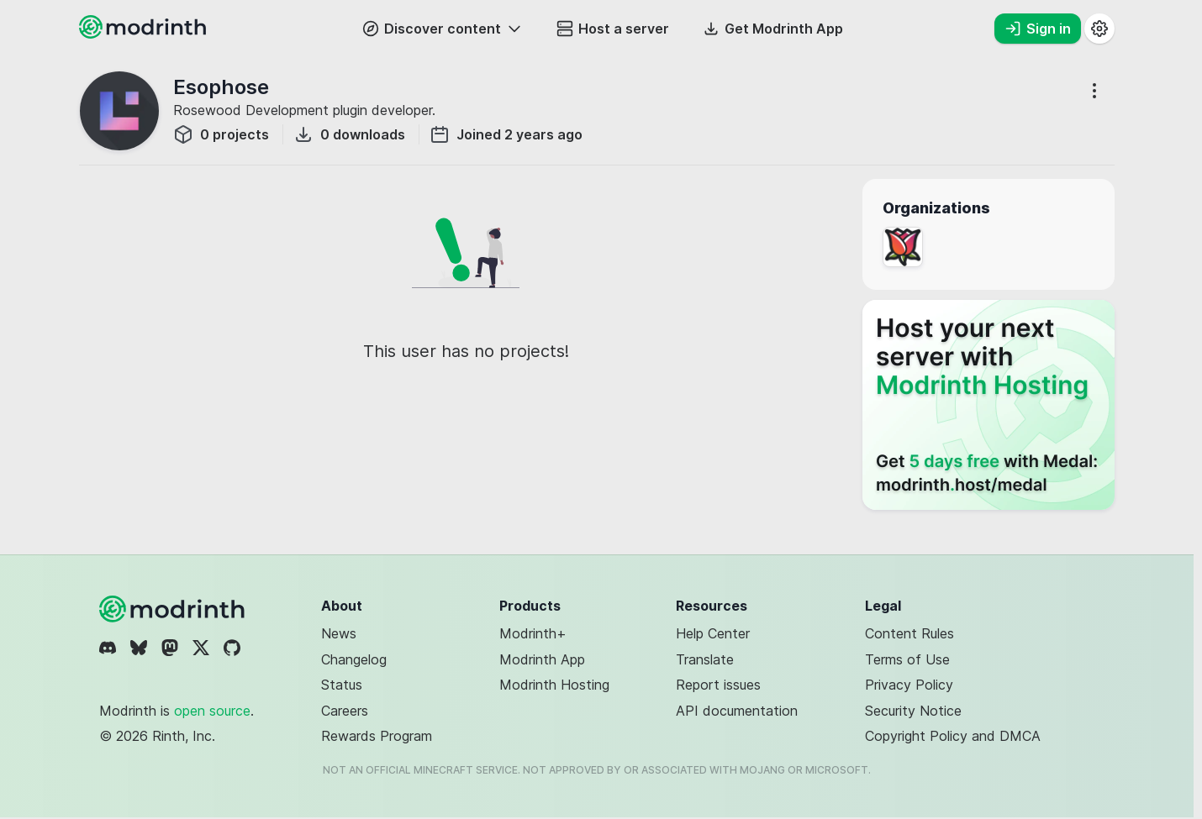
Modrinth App (542, 659)
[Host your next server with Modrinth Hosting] (988, 405)
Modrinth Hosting (554, 684)
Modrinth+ (533, 633)
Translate (705, 659)
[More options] (1094, 91)
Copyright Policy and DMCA (953, 735)
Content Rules (909, 633)
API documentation (737, 710)
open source (212, 710)
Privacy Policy (909, 684)
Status (341, 684)
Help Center (713, 633)
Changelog (354, 659)
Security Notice (913, 710)
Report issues (718, 684)
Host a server (612, 28)
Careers (344, 710)
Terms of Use (907, 659)
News (338, 633)
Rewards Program (376, 735)
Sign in (1037, 28)
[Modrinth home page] (144, 33)
